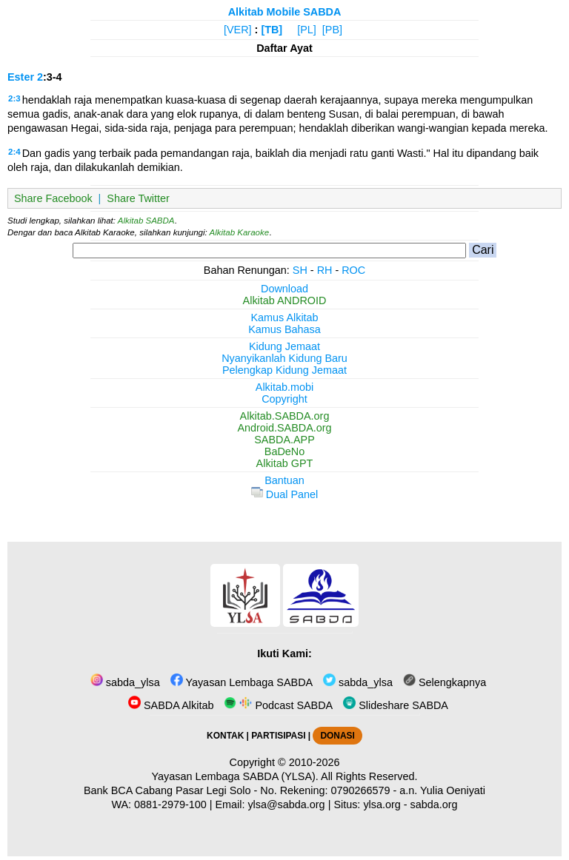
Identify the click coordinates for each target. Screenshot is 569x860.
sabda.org (434, 804)
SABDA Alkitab (170, 705)
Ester (20, 77)
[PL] (306, 30)
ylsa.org (381, 804)
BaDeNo (284, 451)
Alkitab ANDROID (285, 300)
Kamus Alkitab (284, 317)
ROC (353, 270)
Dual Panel (284, 494)
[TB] (271, 30)
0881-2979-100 (170, 804)
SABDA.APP (284, 440)
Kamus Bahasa (284, 329)
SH (300, 270)
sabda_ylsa (125, 682)
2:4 (14, 151)
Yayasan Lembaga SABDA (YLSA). (235, 776)
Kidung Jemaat (284, 346)
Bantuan (284, 480)
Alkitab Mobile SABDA (285, 12)
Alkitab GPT (284, 463)
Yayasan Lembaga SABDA (241, 682)
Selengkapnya (444, 682)
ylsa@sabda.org (286, 804)
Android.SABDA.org (284, 428)
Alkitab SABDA (146, 220)
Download (284, 289)
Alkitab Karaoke (240, 232)
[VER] (238, 30)
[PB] (332, 30)
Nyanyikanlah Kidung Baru (284, 358)
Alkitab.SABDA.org (285, 416)
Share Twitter (138, 198)
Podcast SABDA (278, 705)
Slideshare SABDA (395, 705)
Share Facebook (53, 198)
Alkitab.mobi (284, 387)
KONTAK (225, 735)
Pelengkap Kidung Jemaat (284, 370)
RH (325, 270)
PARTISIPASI (278, 735)
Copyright (284, 399)
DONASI (337, 735)
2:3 (14, 98)
